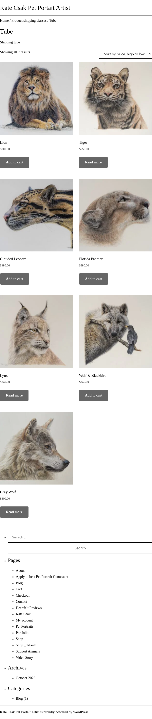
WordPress (80, 712)
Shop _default (26, 645)
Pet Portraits (24, 626)
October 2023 (25, 678)
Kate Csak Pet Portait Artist (35, 7)
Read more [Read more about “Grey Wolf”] (14, 512)
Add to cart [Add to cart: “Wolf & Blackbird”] (93, 395)
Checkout (22, 595)
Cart (19, 589)
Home (4, 20)
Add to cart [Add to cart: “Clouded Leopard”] (14, 279)
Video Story (24, 658)
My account (24, 620)
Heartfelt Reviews (29, 608)
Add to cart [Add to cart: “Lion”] (14, 162)
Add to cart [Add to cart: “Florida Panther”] (93, 279)
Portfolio (22, 633)
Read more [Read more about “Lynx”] (14, 395)
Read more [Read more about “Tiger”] (93, 162)
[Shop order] (125, 54)
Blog (19, 583)
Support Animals (28, 651)
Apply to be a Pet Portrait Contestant (42, 577)
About (20, 571)
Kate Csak (23, 614)
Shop (19, 639)
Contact (21, 602)
